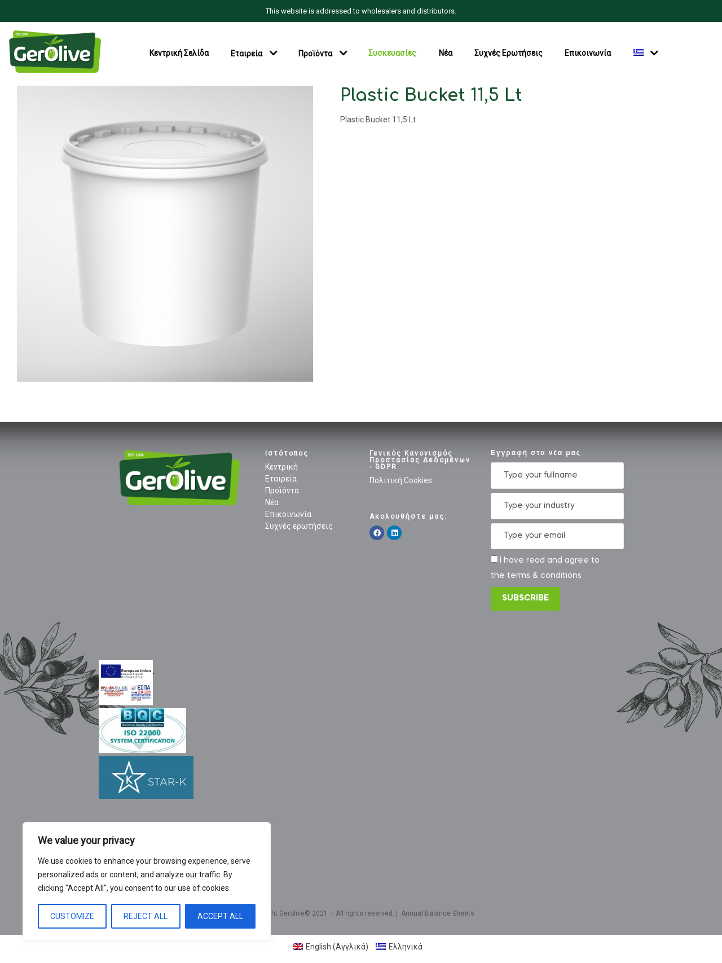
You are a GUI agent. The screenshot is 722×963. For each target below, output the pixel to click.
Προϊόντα (315, 53)
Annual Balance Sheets (437, 913)
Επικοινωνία (588, 53)
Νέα (445, 53)
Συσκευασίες (392, 53)
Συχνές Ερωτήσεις (508, 53)
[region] (147, 881)
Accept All (220, 916)
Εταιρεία (246, 53)
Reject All (146, 916)
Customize (72, 916)
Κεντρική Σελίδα (179, 53)
